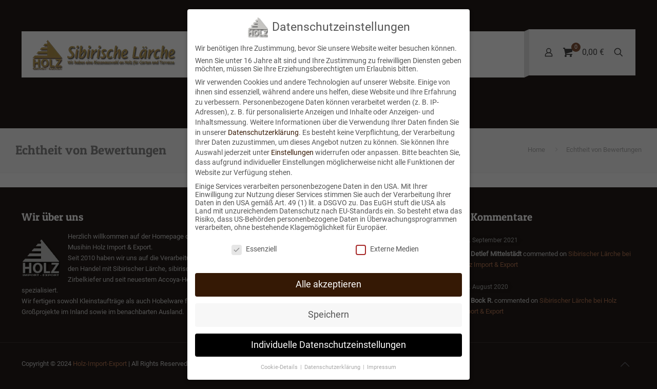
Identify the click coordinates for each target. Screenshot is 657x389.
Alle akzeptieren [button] (328, 284)
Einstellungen (292, 152)
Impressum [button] (381, 366)
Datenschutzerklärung (263, 132)
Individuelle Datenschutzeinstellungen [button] (328, 344)
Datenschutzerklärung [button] (333, 366)
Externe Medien (387, 248)
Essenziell (254, 248)
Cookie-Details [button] (280, 366)
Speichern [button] (328, 314)
